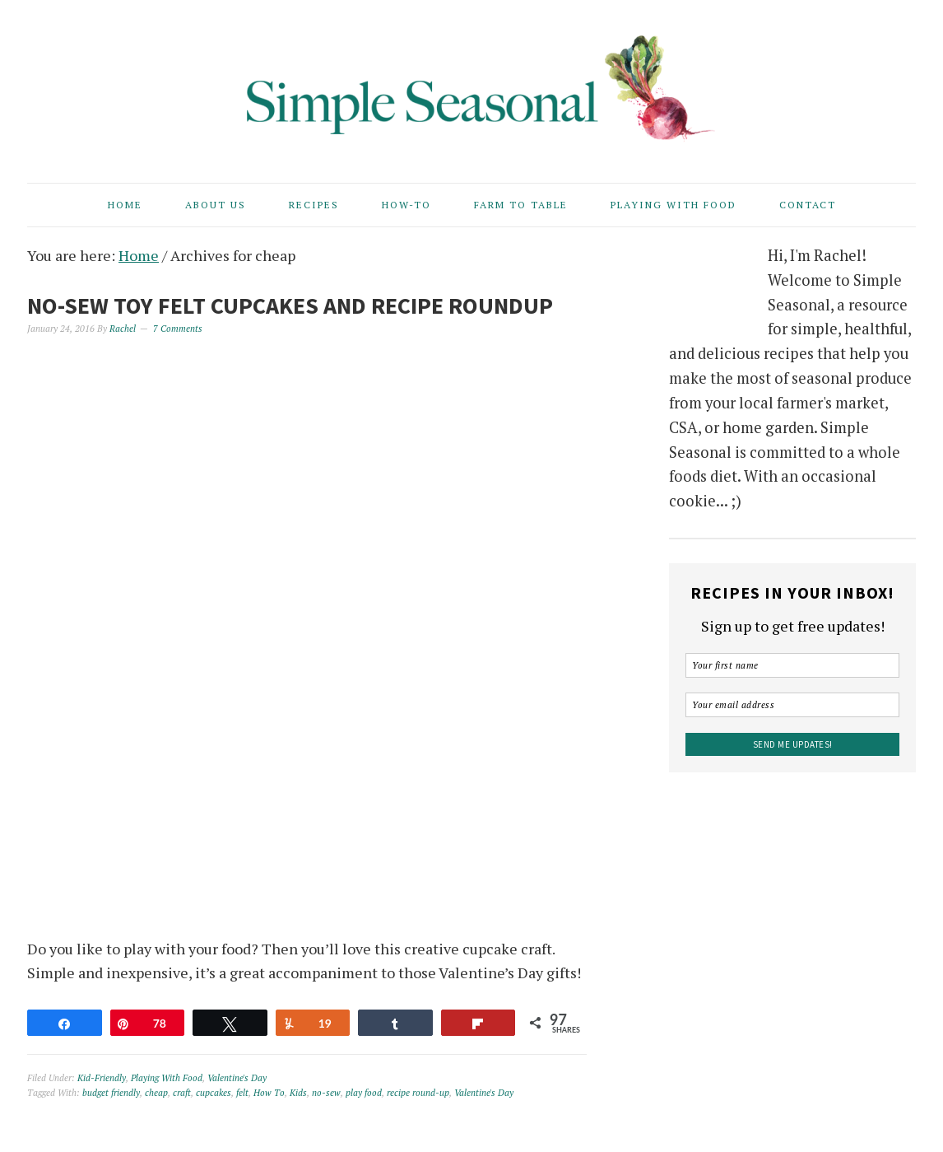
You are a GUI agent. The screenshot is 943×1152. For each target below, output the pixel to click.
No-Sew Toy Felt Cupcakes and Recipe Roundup (290, 305)
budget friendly (111, 1092)
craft (182, 1092)
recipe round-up (418, 1092)
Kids (298, 1092)
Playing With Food (166, 1078)
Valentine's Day (237, 1078)
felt (242, 1092)
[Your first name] (792, 665)
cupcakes (213, 1092)
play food (364, 1092)
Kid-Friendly (101, 1078)
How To (269, 1092)
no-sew (326, 1092)
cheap (156, 1092)
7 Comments (177, 328)
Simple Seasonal (471, 84)
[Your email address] (792, 705)
